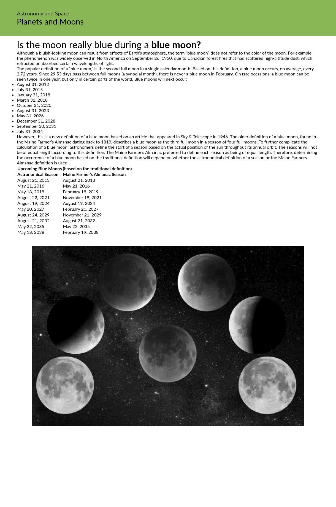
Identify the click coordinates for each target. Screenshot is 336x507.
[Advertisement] (168, 467)
